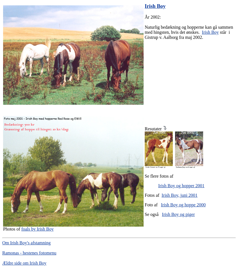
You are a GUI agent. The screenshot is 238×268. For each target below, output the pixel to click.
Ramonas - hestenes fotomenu (29, 253)
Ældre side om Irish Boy (24, 263)
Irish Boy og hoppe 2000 (183, 204)
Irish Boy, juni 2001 (180, 195)
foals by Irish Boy (37, 229)
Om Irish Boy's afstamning (26, 242)
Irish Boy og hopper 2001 (181, 185)
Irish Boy (210, 32)
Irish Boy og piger (178, 214)
